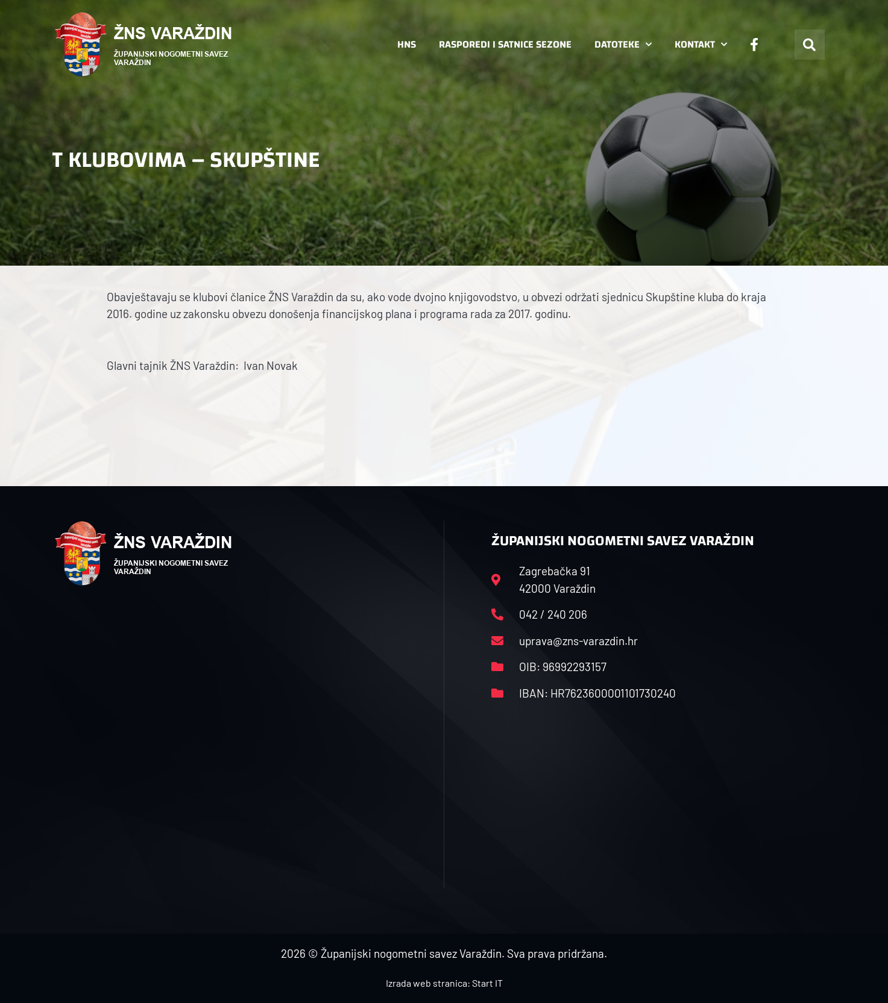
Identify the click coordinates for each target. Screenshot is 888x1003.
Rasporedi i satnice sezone (505, 44)
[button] (810, 45)
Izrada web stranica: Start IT (444, 983)
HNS (406, 44)
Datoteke (623, 44)
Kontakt (701, 44)
